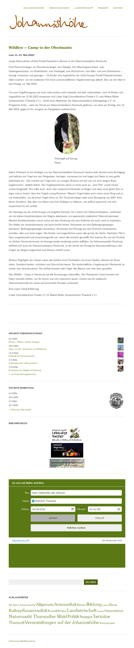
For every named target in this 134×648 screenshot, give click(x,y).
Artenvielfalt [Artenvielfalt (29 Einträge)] (65, 604)
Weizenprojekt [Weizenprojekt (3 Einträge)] (107, 623)
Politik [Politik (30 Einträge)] (73, 616)
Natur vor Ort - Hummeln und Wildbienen (28, 349)
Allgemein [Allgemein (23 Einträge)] (45, 604)
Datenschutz (29, 641)
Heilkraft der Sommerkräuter (22, 356)
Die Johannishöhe (34, 8)
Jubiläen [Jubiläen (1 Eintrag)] (105, 605)
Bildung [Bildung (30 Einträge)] (93, 604)
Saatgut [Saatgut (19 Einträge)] (86, 616)
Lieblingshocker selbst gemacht (23, 363)
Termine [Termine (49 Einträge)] (101, 616)
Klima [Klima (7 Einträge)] (113, 605)
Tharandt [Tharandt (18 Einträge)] (16, 622)
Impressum (14, 641)
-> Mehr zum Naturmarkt (20, 409)
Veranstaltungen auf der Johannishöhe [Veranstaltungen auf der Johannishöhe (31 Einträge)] (62, 622)
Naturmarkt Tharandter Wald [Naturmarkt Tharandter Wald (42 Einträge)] (38, 616)
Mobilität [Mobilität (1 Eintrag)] (100, 611)
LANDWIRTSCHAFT (83, 8)
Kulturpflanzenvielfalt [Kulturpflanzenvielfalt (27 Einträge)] (28, 610)
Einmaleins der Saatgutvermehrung (25, 370)
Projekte (103, 8)
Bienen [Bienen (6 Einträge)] (81, 605)
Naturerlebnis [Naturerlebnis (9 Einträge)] (113, 611)
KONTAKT (118, 8)
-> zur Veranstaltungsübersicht (22, 374)
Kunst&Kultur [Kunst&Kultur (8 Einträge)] (57, 611)
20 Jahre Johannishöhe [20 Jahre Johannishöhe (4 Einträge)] (22, 605)
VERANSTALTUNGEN (59, 8)
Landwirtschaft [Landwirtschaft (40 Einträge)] (81, 610)
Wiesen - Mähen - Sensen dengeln (24, 342)
